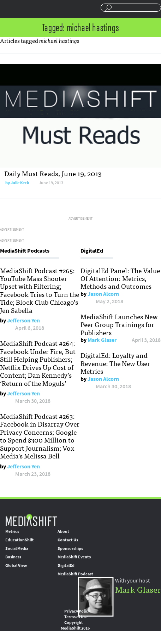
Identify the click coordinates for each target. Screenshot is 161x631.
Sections (8, 8)
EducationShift (19, 540)
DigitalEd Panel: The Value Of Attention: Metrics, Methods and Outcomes (120, 278)
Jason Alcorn (103, 294)
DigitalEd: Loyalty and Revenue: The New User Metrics (115, 363)
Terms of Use (76, 617)
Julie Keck (20, 183)
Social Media (16, 548)
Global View (16, 565)
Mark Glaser (102, 340)
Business (13, 557)
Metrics (12, 531)
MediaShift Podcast (75, 574)
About (63, 531)
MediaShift (31, 519)
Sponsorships (70, 548)
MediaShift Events (74, 557)
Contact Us (68, 540)
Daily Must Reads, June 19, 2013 (53, 173)
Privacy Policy (77, 611)
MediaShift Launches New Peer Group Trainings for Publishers (119, 324)
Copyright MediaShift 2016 (75, 625)
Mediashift (32, 9)
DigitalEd (66, 565)
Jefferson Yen (23, 320)
